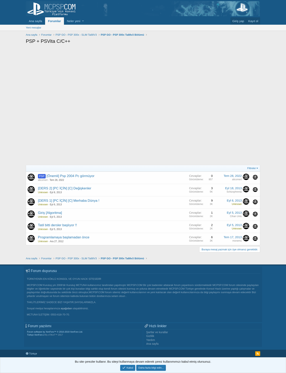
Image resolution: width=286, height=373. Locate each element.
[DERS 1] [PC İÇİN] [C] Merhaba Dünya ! (68, 201)
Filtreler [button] (251, 168)
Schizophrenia (234, 191)
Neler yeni (73, 21)
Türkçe (31, 353)
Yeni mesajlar (33, 27)
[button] (83, 21)
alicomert (43, 180)
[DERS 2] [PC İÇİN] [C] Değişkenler (64, 188)
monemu (237, 240)
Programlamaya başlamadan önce (63, 237)
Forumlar (54, 21)
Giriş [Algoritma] (50, 213)
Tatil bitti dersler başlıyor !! (57, 225)
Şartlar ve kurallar (157, 332)
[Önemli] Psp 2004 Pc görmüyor (70, 176)
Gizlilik (150, 336)
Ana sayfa (35, 21)
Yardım (150, 340)
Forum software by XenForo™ (55, 332)
